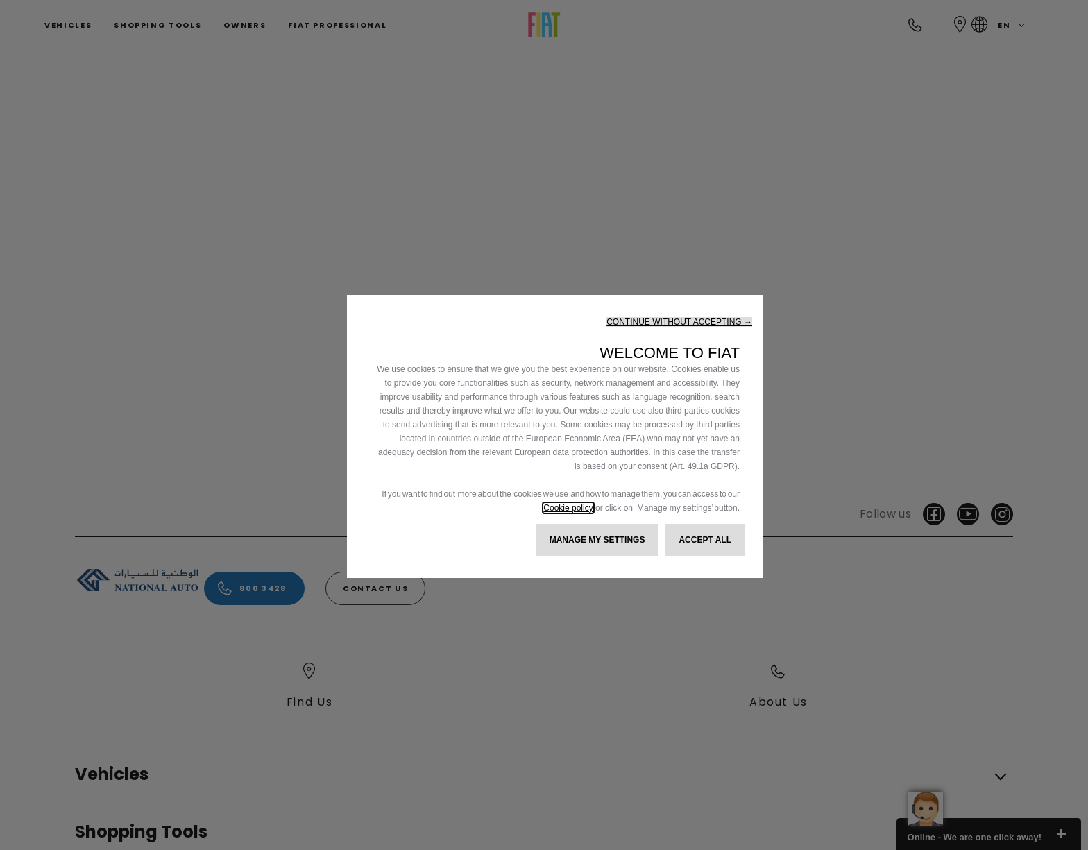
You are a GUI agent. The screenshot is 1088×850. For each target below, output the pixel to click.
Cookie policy (568, 508)
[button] (679, 322)
